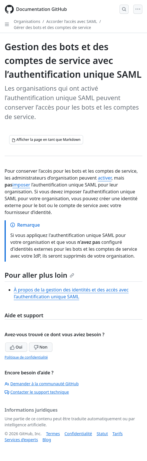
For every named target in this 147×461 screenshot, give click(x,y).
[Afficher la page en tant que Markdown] (46, 139)
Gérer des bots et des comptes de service (52, 27)
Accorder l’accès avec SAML (71, 21)
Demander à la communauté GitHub (42, 383)
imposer (21, 185)
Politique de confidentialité (26, 357)
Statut (102, 433)
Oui (16, 347)
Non (41, 347)
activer (104, 178)
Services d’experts (21, 439)
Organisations (27, 21)
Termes (53, 433)
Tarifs (118, 433)
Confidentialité (78, 433)
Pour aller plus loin (39, 275)
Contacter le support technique (37, 392)
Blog (46, 439)
